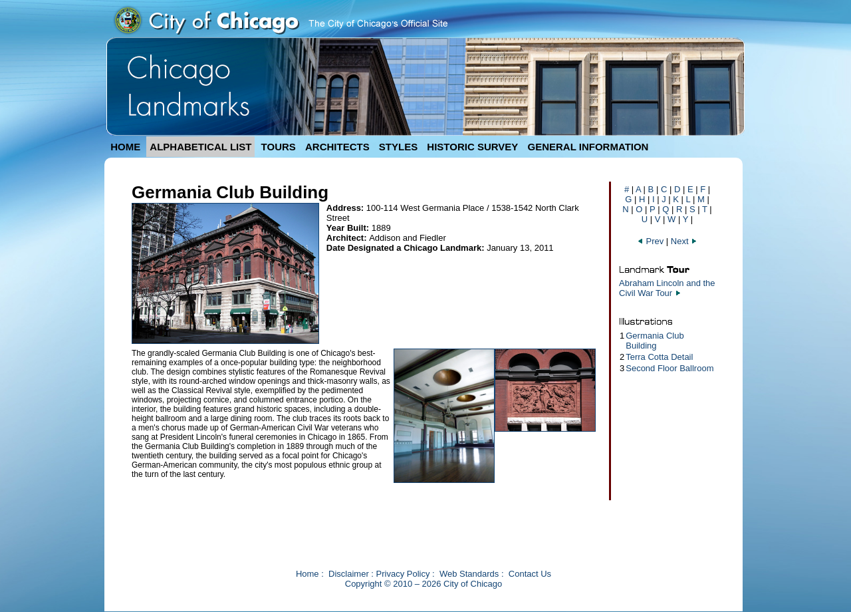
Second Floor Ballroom (669, 368)
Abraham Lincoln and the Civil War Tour (667, 288)
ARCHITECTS (337, 146)
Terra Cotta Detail (659, 357)
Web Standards (469, 574)
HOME (125, 146)
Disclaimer (348, 574)
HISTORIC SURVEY (472, 146)
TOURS (278, 146)
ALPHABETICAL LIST (200, 146)
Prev (651, 241)
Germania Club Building (654, 341)
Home (307, 574)
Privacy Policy (403, 574)
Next (684, 241)
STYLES (398, 146)
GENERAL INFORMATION (588, 146)
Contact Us (530, 574)
